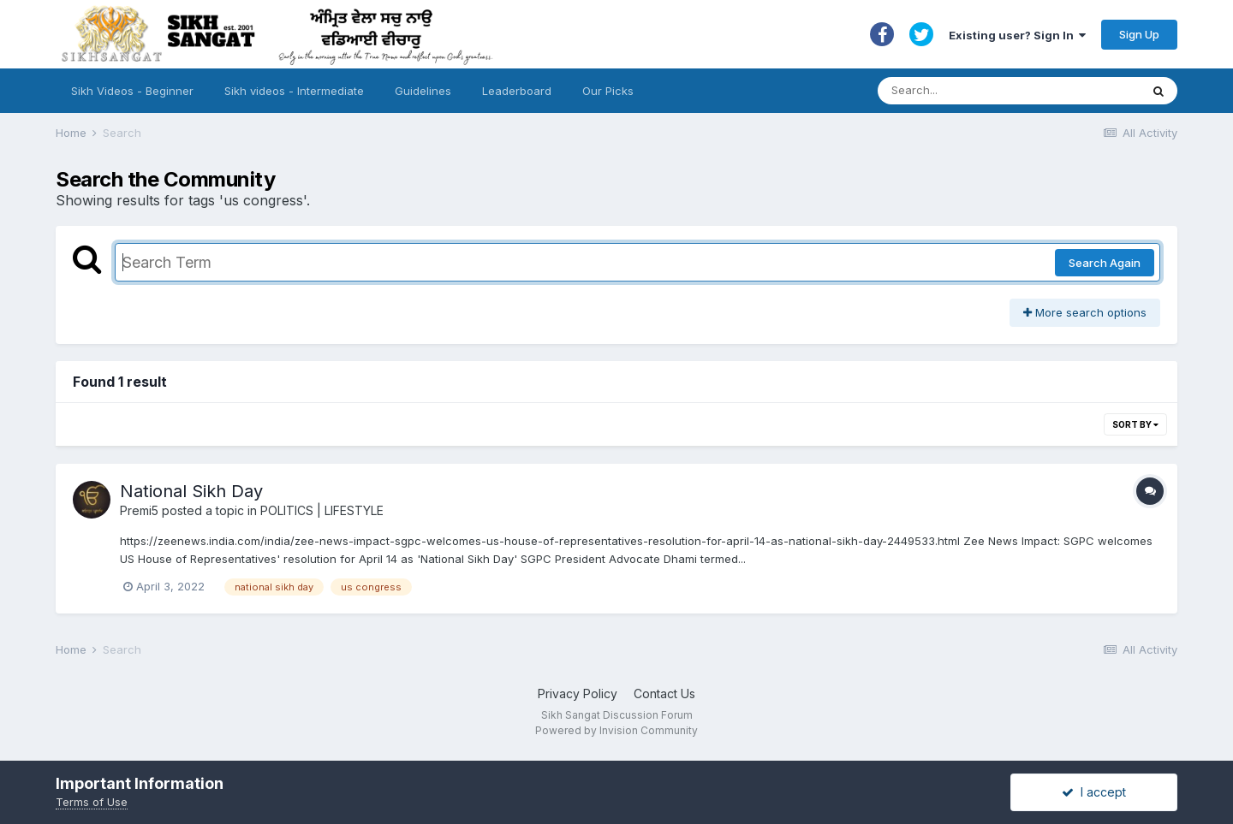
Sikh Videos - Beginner (132, 91)
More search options (1085, 312)
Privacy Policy (577, 693)
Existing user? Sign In (1017, 35)
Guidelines (423, 91)
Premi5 (139, 510)
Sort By (1135, 424)
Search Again (1105, 263)
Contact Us (664, 693)
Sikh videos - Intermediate (294, 91)
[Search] (992, 90)
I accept (1094, 792)
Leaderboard (516, 91)
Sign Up (1139, 34)
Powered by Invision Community (616, 730)
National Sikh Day (191, 491)
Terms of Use (92, 802)
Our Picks (608, 91)
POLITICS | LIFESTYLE (322, 510)
